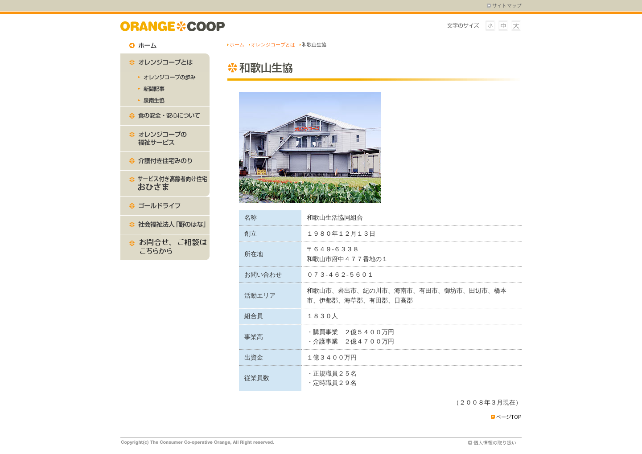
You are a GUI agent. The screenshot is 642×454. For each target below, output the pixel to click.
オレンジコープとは (273, 44)
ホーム (237, 44)
